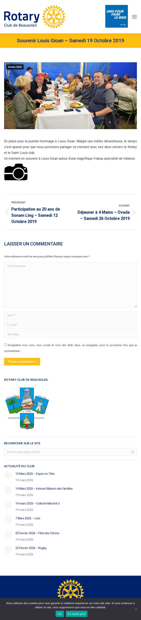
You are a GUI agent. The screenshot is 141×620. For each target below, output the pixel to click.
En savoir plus (76, 613)
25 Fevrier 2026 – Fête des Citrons (37, 533)
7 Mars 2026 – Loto (27, 518)
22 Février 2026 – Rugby (31, 548)
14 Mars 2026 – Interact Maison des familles (44, 488)
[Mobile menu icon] (134, 16)
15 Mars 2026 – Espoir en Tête (35, 473)
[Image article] (8, 475)
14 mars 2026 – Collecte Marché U (37, 503)
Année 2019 (15, 67)
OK (60, 613)
